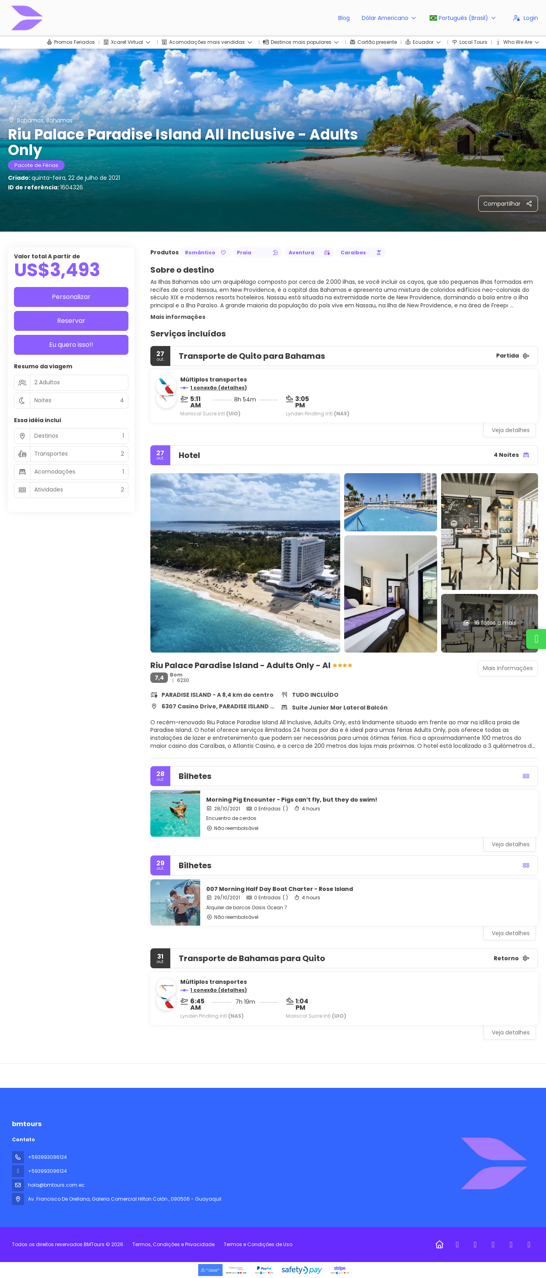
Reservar (71, 320)
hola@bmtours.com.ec (56, 1185)
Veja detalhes (511, 430)
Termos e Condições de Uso (257, 1244)
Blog (344, 18)
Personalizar (71, 296)
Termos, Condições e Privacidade (173, 1244)
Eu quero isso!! (71, 344)
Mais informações (177, 317)
